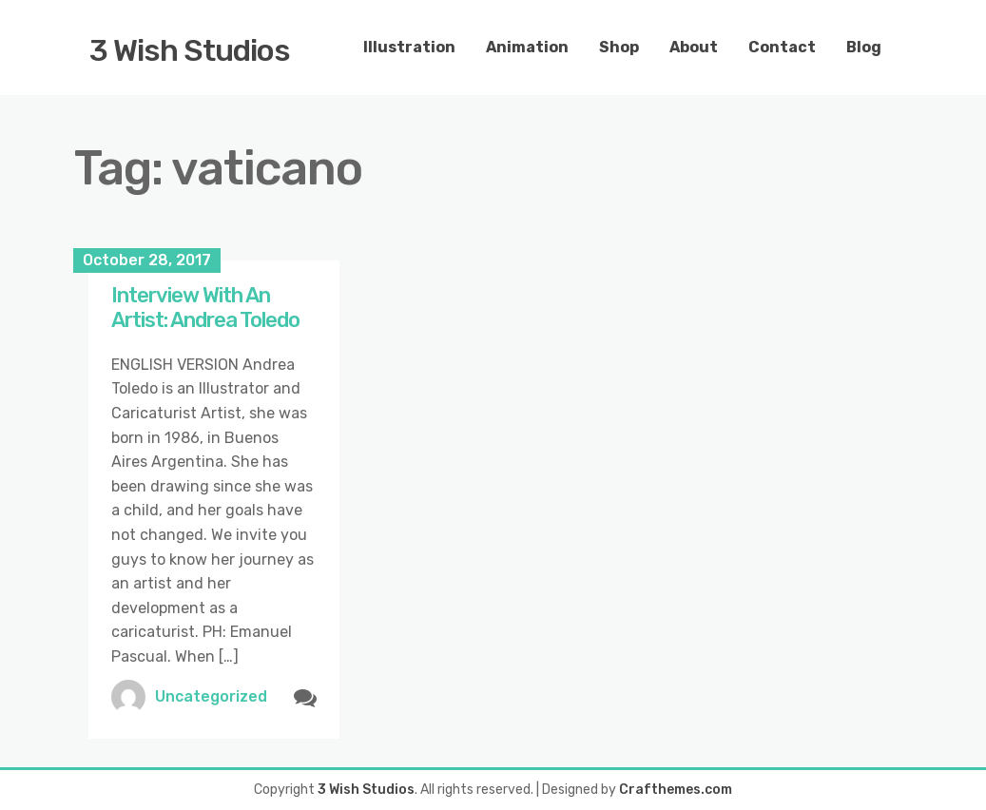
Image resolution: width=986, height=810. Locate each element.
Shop (619, 47)
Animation (527, 47)
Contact (782, 47)
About (693, 47)
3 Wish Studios (189, 50)
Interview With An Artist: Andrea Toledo (205, 307)
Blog (863, 47)
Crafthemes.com (675, 789)
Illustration (409, 47)
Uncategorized (211, 696)
